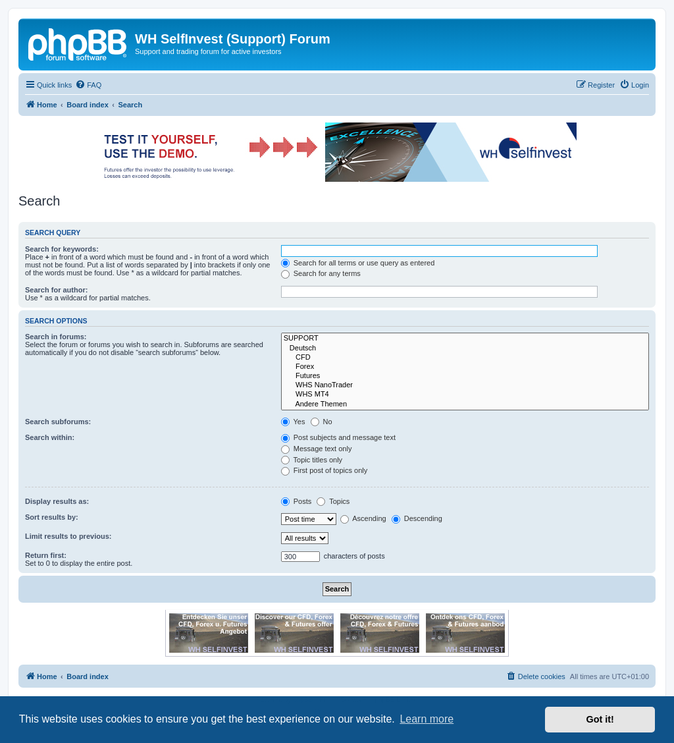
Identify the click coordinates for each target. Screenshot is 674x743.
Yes (293, 422)
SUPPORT (465, 338)
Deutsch (465, 348)
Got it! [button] (600, 719)
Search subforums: (58, 422)
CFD (465, 357)
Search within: (49, 437)
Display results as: (57, 501)
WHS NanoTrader (465, 385)
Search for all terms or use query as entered (358, 263)
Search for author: (56, 290)
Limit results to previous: (68, 536)
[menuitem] (88, 85)
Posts (296, 501)
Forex (465, 367)
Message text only (316, 449)
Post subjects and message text (338, 437)
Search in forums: (56, 337)
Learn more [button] (427, 719)
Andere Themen (465, 404)
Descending (417, 518)
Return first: (45, 555)
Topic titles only (311, 460)
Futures (465, 376)
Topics (333, 501)
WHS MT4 (465, 394)
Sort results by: (51, 517)
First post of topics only (324, 470)
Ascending (363, 518)
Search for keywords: (62, 249)
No (321, 422)
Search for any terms (321, 273)
